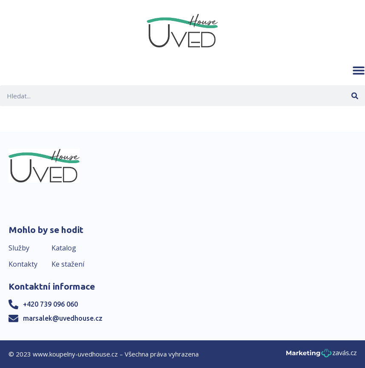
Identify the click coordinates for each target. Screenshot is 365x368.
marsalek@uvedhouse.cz (63, 318)
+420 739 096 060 (50, 304)
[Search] (354, 95)
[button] (358, 70)
